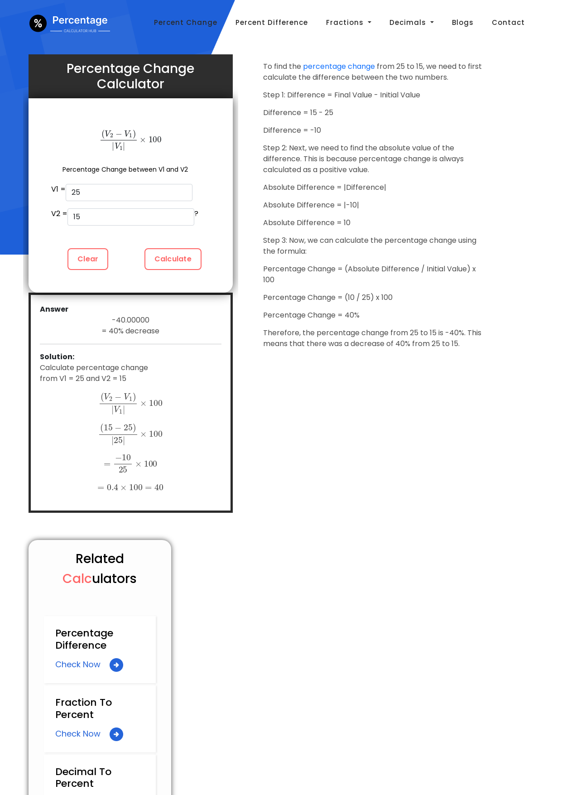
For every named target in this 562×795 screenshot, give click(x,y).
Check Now (89, 665)
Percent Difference (271, 22)
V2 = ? (125, 217)
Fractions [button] (346, 22)
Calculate (173, 259)
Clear (87, 259)
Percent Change (185, 22)
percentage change (339, 66)
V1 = (122, 192)
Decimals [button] (408, 22)
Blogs (463, 22)
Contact (508, 22)
